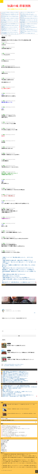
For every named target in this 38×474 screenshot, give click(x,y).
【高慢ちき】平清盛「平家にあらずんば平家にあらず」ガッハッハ (20, 359)
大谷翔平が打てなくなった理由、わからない (8, 429)
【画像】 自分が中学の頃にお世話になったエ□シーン (27, 25)
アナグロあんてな (4, 441)
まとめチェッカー (4, 442)
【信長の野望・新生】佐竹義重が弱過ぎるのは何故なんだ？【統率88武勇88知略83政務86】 (18, 457)
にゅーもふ (3, 448)
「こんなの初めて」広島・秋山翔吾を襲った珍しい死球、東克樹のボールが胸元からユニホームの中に (16, 428)
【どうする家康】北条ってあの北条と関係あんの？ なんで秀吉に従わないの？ (16, 461)
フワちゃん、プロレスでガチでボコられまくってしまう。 (10, 430)
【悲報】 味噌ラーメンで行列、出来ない (25, 26)
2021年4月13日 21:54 (8, 309)
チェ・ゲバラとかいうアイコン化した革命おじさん (9, 433)
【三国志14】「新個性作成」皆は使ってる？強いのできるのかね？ (18, 408)
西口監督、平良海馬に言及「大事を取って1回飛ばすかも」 (10, 427)
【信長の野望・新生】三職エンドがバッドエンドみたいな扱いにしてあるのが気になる (17, 467)
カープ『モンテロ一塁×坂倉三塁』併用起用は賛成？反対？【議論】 (11, 426)
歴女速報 (2, 443)
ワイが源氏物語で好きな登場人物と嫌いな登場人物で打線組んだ (13, 454)
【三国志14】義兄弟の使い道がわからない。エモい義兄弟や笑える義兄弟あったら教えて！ (21, 414)
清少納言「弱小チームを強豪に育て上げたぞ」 (16, 345)
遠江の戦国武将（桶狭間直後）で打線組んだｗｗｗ (12, 365)
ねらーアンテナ (4, 446)
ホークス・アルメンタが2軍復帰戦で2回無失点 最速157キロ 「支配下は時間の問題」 (13, 432)
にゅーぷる (3, 447)
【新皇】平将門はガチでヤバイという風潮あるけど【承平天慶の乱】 (21, 352)
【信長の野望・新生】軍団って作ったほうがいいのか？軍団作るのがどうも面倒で (17, 455)
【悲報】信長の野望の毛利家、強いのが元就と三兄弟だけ (14, 364)
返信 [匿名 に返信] (34, 312)
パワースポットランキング (7, 470)
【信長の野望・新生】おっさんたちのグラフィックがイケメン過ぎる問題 (15, 465)
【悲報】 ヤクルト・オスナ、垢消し (7, 431)
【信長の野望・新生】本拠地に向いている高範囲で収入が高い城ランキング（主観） (21, 404)
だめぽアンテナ (4, 449)
